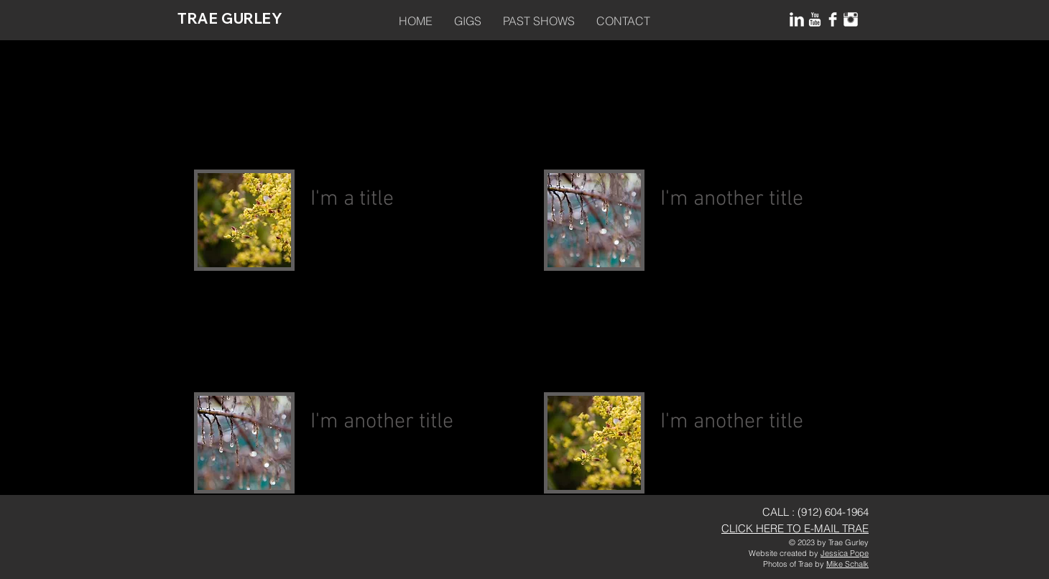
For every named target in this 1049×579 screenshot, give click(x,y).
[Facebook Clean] (833, 19)
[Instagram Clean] (851, 19)
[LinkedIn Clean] (797, 19)
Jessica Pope (845, 553)
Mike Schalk (847, 564)
